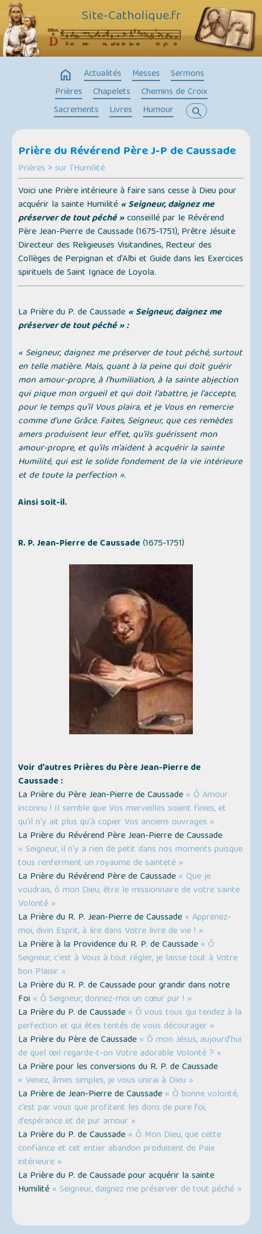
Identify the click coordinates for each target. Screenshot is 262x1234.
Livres (120, 110)
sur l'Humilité (80, 169)
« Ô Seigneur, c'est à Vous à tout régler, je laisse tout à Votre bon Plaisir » (128, 958)
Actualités (102, 74)
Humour (158, 110)
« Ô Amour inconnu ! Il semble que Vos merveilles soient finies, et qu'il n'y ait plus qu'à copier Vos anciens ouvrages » (123, 809)
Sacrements (76, 110)
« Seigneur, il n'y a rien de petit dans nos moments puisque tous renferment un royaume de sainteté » (130, 856)
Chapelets (111, 92)
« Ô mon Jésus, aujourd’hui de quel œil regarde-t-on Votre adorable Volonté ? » (130, 1047)
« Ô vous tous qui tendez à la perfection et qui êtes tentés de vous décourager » (130, 1020)
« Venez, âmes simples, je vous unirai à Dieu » (105, 1081)
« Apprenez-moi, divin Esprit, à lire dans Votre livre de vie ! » (124, 924)
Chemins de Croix (174, 92)
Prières (68, 92)
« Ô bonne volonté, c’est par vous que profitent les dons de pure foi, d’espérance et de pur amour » (128, 1108)
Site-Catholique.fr (131, 17)
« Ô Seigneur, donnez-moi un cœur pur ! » (112, 999)
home (65, 75)
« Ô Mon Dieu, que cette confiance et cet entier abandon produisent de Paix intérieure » (119, 1149)
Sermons (187, 74)
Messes (146, 74)
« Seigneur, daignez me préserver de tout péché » (147, 1190)
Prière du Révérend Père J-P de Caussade (127, 152)
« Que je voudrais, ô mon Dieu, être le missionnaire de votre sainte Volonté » (129, 890)
